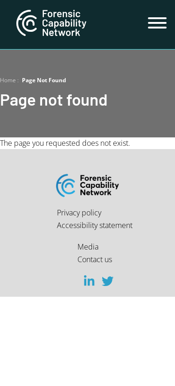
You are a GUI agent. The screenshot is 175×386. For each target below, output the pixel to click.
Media (87, 246)
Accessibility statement (95, 225)
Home (8, 80)
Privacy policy (79, 212)
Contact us (94, 259)
